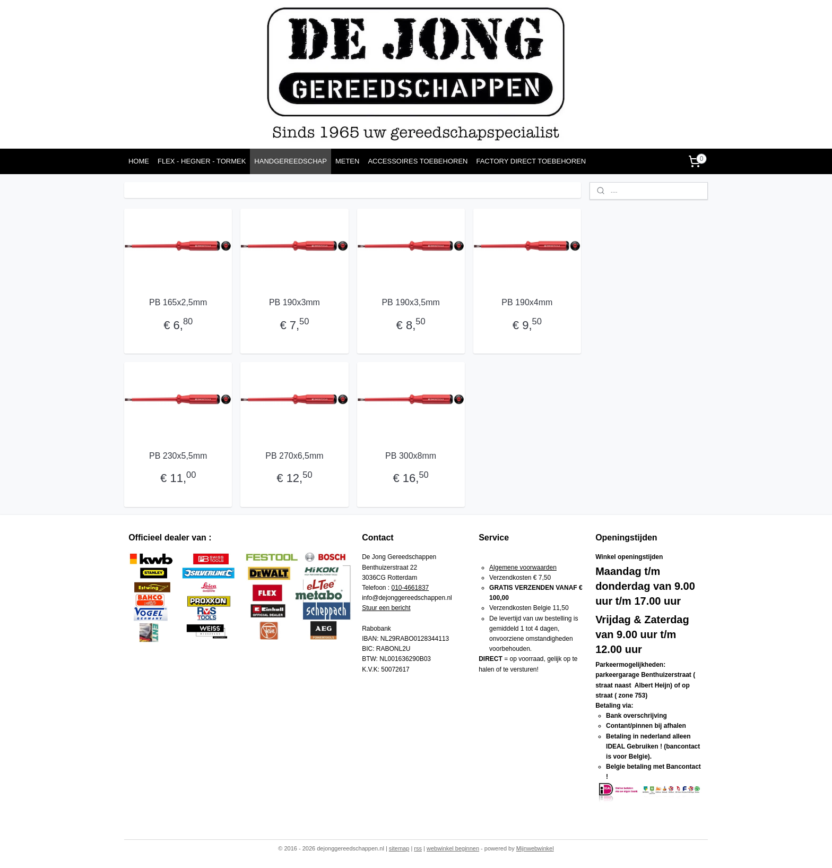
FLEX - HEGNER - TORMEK (202, 161)
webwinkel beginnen (453, 848)
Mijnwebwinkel (535, 848)
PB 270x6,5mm (294, 455)
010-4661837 (410, 587)
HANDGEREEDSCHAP (290, 161)
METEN (347, 161)
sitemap (399, 848)
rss (418, 848)
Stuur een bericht (386, 608)
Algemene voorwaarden (523, 567)
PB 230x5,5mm (178, 455)
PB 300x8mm (410, 455)
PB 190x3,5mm (410, 302)
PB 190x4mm (526, 302)
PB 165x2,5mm (178, 302)
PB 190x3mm (294, 302)
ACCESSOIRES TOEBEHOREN (417, 161)
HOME (138, 161)
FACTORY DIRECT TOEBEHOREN (531, 161)
